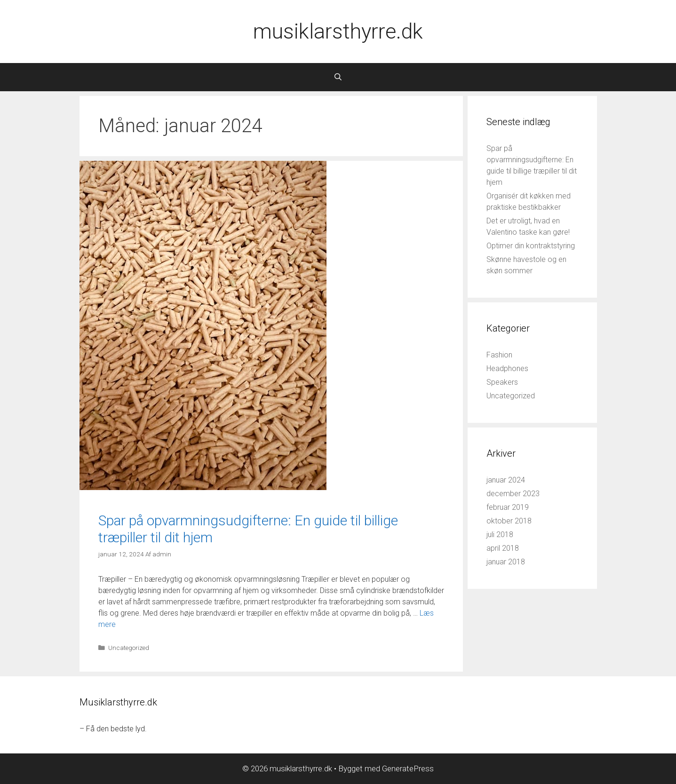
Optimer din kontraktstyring (530, 245)
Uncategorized (128, 647)
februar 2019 (507, 507)
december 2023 (513, 493)
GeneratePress (408, 768)
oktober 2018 (509, 520)
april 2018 (502, 548)
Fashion (499, 354)
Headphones (507, 368)
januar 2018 (505, 561)
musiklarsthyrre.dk (338, 31)
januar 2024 (505, 479)
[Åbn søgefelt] (338, 77)
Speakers (502, 382)
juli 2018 (499, 534)
